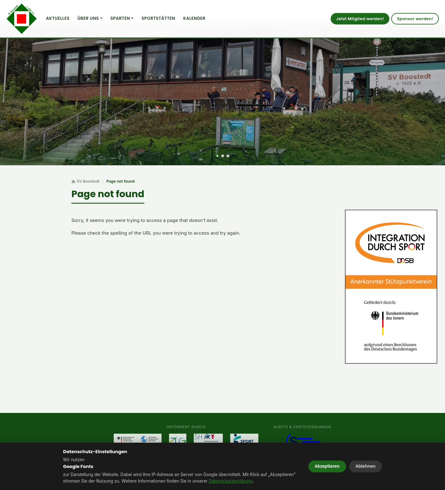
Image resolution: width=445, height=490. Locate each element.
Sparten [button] (120, 18)
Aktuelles (58, 18)
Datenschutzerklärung (230, 481)
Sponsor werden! (415, 18)
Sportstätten (158, 18)
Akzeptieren (327, 466)
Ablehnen (365, 466)
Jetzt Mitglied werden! (360, 18)
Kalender (194, 18)
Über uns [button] (88, 18)
